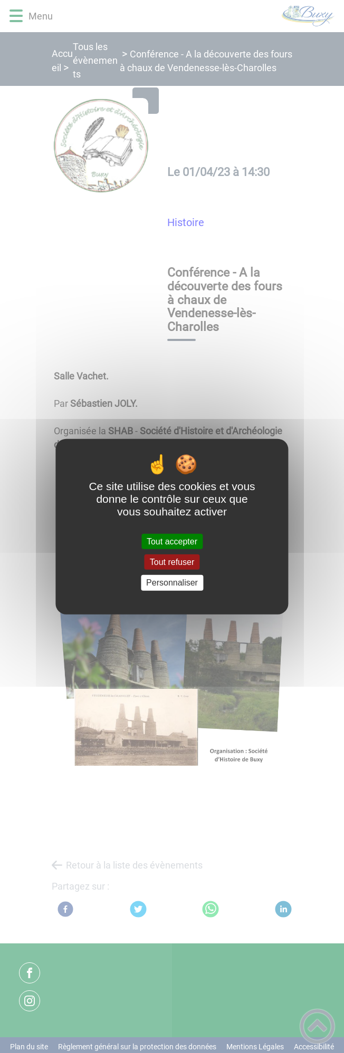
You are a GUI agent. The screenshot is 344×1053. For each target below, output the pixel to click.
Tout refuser (172, 562)
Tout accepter (172, 541)
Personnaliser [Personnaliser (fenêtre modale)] (172, 582)
